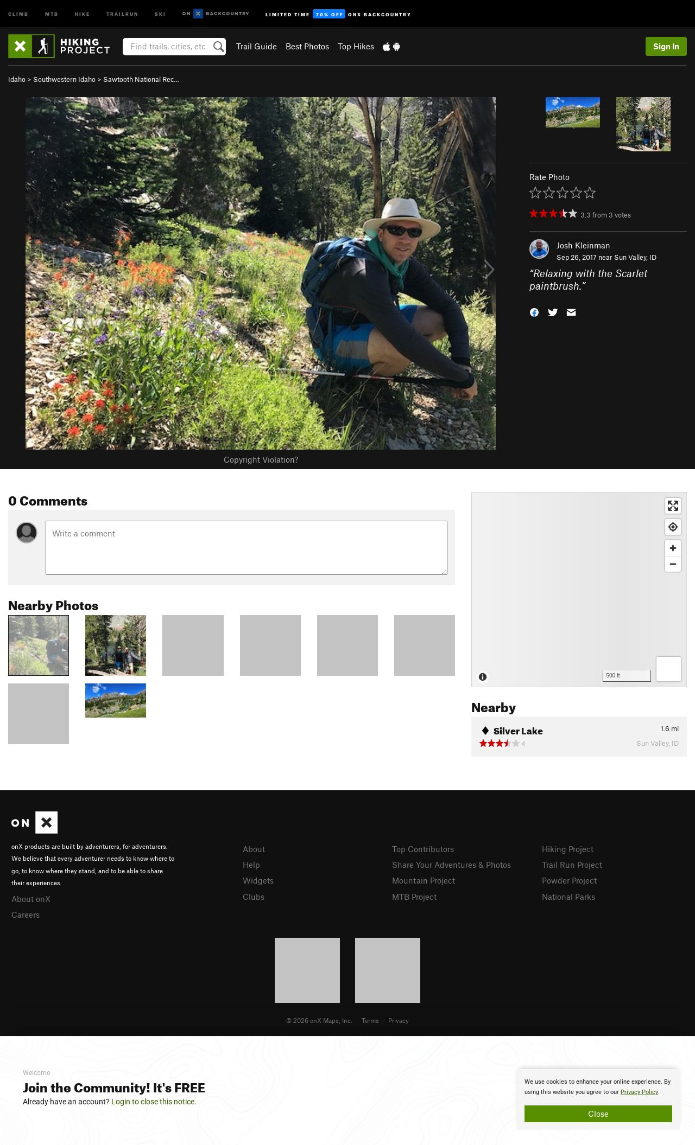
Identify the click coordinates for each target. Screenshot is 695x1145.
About (254, 849)
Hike (82, 13)
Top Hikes (356, 46)
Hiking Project (567, 849)
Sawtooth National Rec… (141, 79)
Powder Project (569, 880)
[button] (534, 311)
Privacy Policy (639, 1092)
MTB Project (414, 896)
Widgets (258, 880)
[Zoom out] (673, 564)
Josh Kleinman (583, 245)
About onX (30, 899)
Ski (160, 13)
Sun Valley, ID (635, 257)
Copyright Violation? (261, 459)
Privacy (398, 1020)
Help (251, 864)
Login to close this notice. (154, 1101)
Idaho (17, 79)
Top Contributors (423, 849)
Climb (18, 13)
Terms (370, 1020)
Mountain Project (423, 880)
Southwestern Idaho (64, 79)
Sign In (666, 46)
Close (598, 1113)
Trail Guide (256, 46)
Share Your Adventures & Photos (451, 864)
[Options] (668, 669)
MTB (52, 13)
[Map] (579, 589)
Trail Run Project (572, 864)
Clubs (253, 896)
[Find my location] (673, 527)
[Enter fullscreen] (673, 506)
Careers (25, 914)
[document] (598, 1099)
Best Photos (307, 46)
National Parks (568, 896)
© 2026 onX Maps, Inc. (319, 1020)
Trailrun (122, 13)
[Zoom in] (673, 548)
